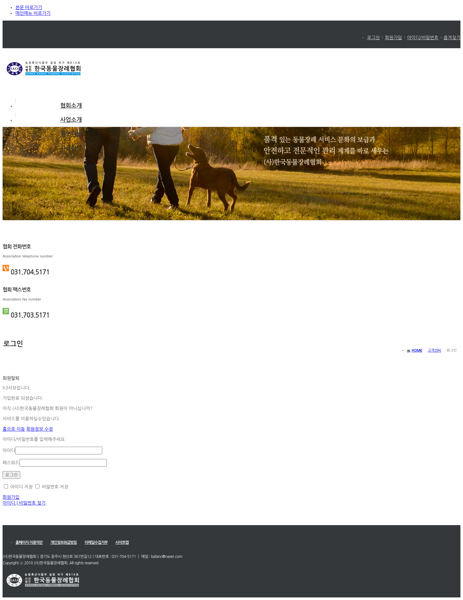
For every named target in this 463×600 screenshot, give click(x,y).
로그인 (373, 37)
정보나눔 (71, 134)
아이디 (9, 450)
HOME (417, 350)
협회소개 (71, 106)
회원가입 (393, 37)
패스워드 (11, 463)
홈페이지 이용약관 (29, 542)
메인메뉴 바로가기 (32, 13)
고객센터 (434, 350)
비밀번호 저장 (51, 487)
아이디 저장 (18, 487)
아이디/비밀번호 (422, 37)
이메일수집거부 (96, 542)
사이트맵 (122, 542)
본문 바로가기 (28, 7)
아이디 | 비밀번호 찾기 (24, 503)
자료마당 (71, 148)
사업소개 (71, 120)
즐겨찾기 (451, 37)
